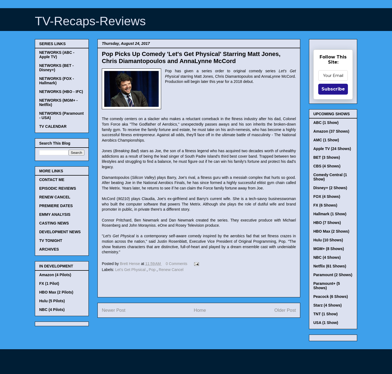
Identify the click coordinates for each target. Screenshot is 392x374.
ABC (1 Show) (326, 122)
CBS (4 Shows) (327, 166)
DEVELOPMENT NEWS (60, 232)
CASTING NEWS (54, 223)
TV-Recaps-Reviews (90, 21)
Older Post (285, 310)
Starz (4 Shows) (327, 305)
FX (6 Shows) (325, 205)
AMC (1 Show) (326, 140)
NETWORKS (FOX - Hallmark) (56, 80)
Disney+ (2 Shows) (330, 188)
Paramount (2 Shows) (332, 275)
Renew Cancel (171, 269)
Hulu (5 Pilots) (52, 301)
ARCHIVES (49, 249)
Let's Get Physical (131, 269)
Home (200, 310)
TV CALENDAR (52, 126)
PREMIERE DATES (56, 206)
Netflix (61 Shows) (329, 266)
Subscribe (333, 89)
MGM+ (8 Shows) (328, 249)
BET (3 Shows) (326, 157)
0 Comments (176, 263)
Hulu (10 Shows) (328, 240)
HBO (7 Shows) (327, 222)
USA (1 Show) (325, 322)
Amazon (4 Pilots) (55, 275)
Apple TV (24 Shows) (332, 149)
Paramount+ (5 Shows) (326, 285)
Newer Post (113, 310)
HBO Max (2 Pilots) (56, 292)
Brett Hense (130, 263)
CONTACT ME (51, 179)
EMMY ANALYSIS (55, 214)
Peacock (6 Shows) (330, 296)
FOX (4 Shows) (326, 196)
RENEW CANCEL (54, 197)
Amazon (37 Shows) (331, 131)
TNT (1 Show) (325, 314)
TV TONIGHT (50, 240)
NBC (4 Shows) (327, 257)
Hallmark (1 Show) (329, 214)
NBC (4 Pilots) (52, 309)
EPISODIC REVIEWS (57, 188)
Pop (153, 269)
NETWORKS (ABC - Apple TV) (56, 54)
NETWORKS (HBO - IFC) (61, 91)
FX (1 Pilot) (49, 283)
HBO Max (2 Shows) (331, 231)
